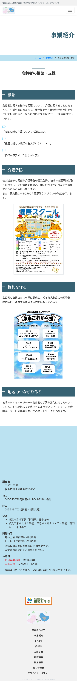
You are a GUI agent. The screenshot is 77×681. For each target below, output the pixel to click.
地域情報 (38, 657)
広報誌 (38, 646)
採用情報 (38, 662)
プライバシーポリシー (39, 673)
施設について (38, 630)
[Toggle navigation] (70, 10)
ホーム (38, 57)
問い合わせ (38, 667)
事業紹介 (49, 57)
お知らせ (38, 651)
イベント (38, 640)
